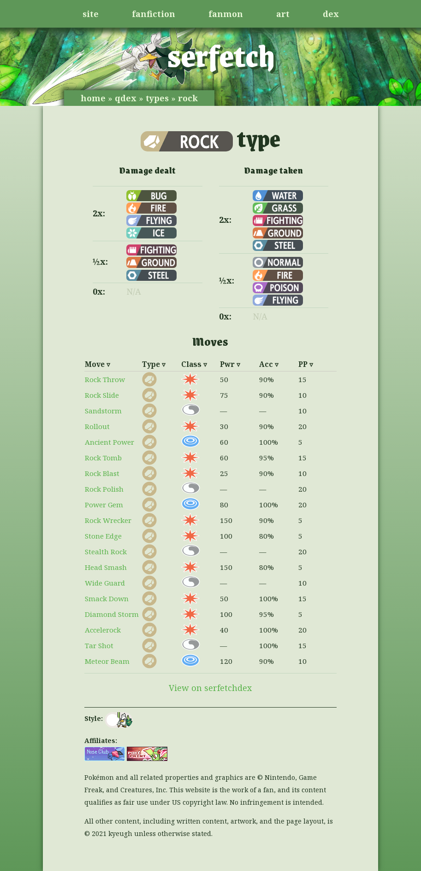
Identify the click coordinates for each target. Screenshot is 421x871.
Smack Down (107, 598)
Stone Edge (103, 535)
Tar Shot (99, 645)
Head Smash (106, 567)
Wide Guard (105, 582)
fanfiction (153, 13)
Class (191, 364)
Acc (266, 364)
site (91, 13)
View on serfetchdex (210, 687)
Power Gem (104, 504)
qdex (125, 98)
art (283, 13)
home (93, 98)
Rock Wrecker (108, 520)
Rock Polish (104, 489)
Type (151, 364)
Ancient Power (109, 442)
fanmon (225, 13)
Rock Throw (105, 379)
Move (95, 364)
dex (331, 13)
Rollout (97, 426)
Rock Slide (102, 395)
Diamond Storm (112, 614)
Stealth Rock (106, 551)
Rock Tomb (103, 457)
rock (188, 98)
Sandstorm (103, 410)
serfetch (221, 54)
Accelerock (103, 629)
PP (303, 364)
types (157, 98)
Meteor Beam (107, 661)
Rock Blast (102, 473)
